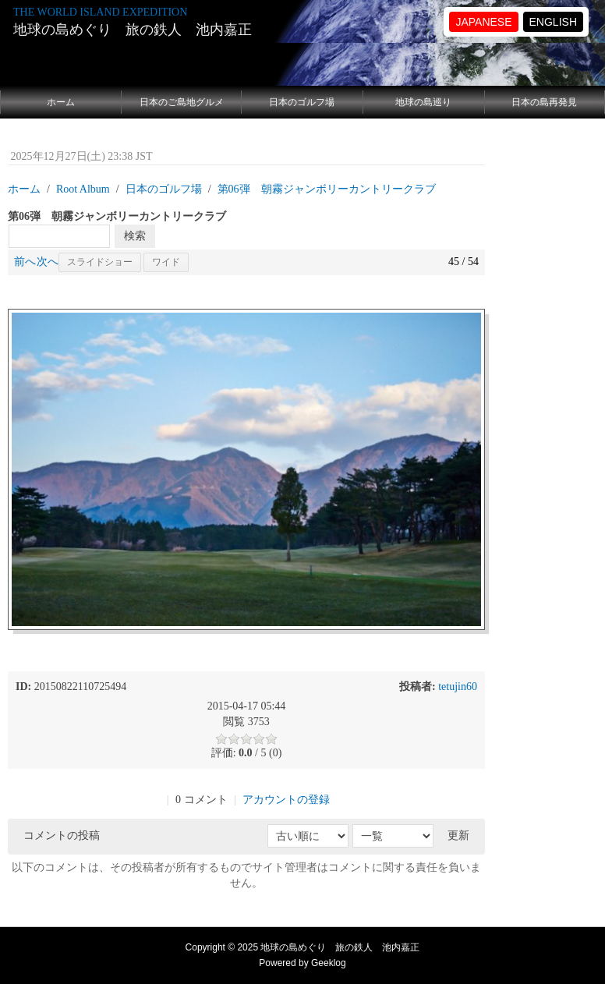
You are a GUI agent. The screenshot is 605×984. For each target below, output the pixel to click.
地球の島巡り (423, 102)
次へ (47, 261)
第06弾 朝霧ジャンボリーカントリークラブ (327, 189)
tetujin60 (457, 686)
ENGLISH (553, 22)
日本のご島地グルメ (182, 102)
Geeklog (328, 962)
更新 (458, 835)
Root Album (83, 189)
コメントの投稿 (61, 835)
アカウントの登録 (286, 799)
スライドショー (100, 262)
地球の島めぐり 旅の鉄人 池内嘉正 (132, 29)
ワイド (166, 262)
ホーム (61, 102)
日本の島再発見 (544, 102)
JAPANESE (483, 22)
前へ (25, 261)
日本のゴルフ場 (301, 102)
